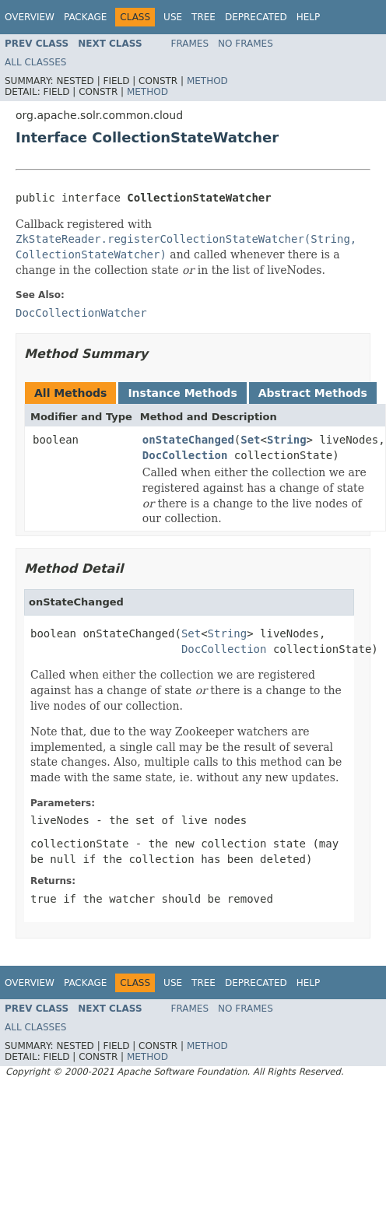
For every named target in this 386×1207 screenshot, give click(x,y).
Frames (190, 43)
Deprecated (256, 17)
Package (85, 17)
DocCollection (185, 455)
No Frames (245, 43)
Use (172, 17)
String (287, 439)
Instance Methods (182, 393)
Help (309, 17)
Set (250, 439)
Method (207, 80)
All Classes (35, 62)
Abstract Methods (312, 393)
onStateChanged (188, 439)
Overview (29, 17)
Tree (203, 17)
